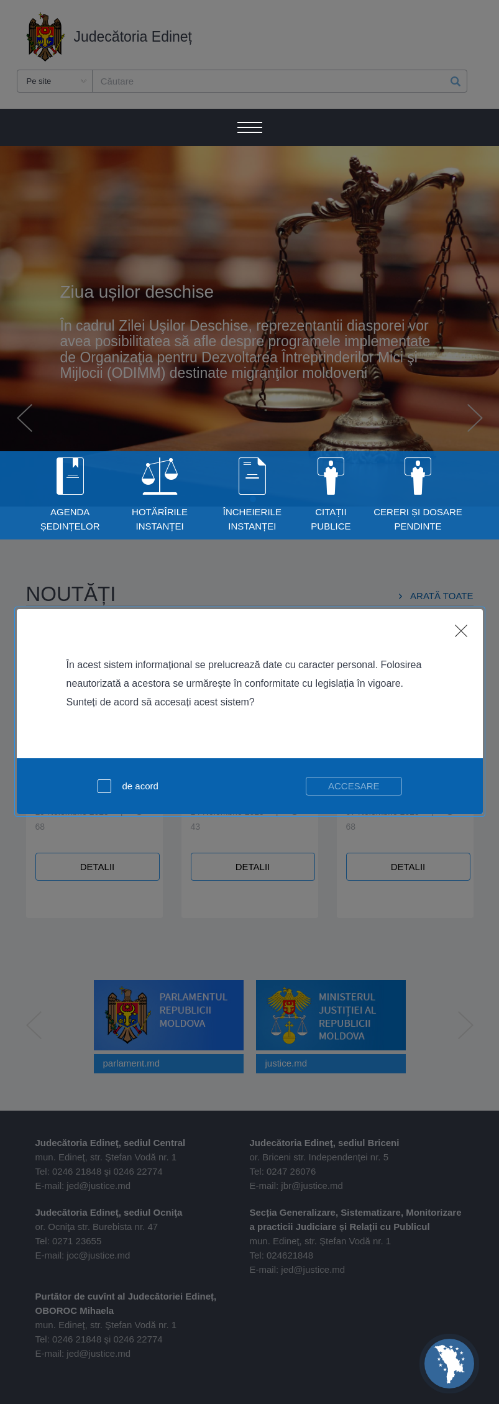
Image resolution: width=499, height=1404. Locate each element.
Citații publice (330, 519)
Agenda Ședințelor (70, 519)
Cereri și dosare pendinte (417, 519)
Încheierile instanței (252, 519)
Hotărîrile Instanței (160, 519)
